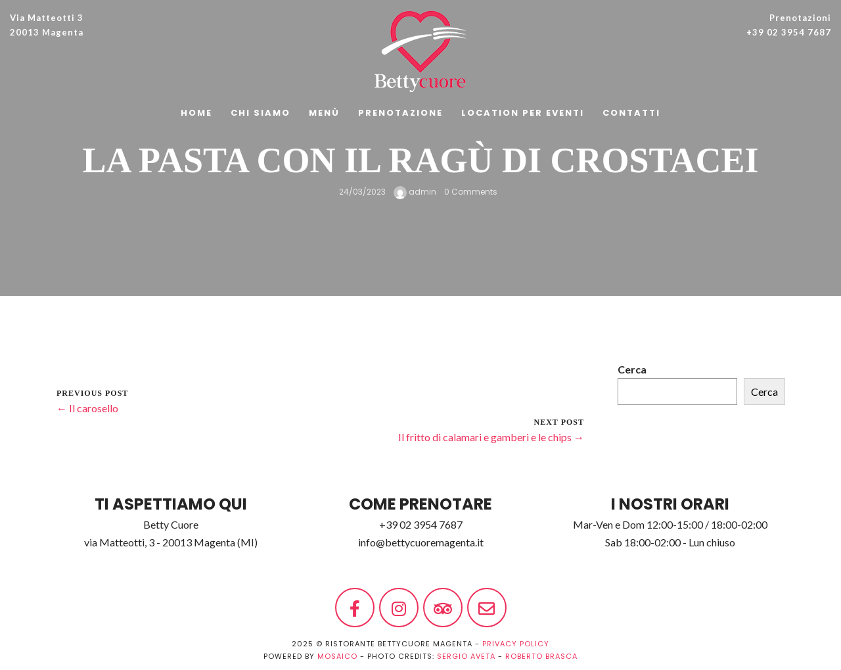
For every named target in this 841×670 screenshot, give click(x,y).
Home (196, 113)
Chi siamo (260, 113)
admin (415, 191)
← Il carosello (87, 408)
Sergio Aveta (466, 656)
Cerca (632, 369)
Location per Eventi (522, 113)
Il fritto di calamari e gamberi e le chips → (491, 437)
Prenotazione (400, 113)
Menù (324, 113)
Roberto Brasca (541, 656)
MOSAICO (337, 656)
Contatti (631, 113)
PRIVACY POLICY (515, 643)
